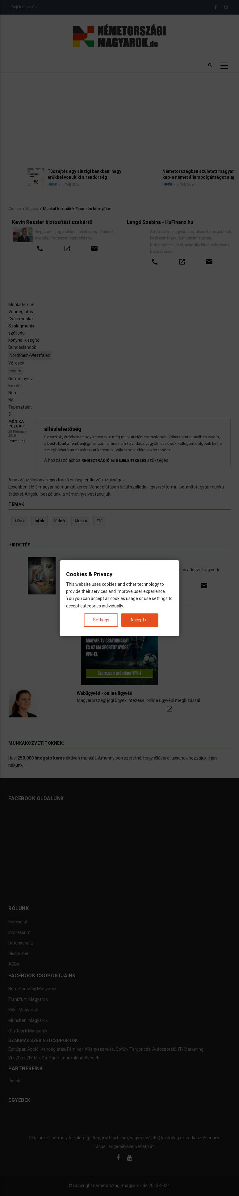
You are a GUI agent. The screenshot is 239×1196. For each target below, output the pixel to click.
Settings (101, 619)
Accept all (139, 619)
